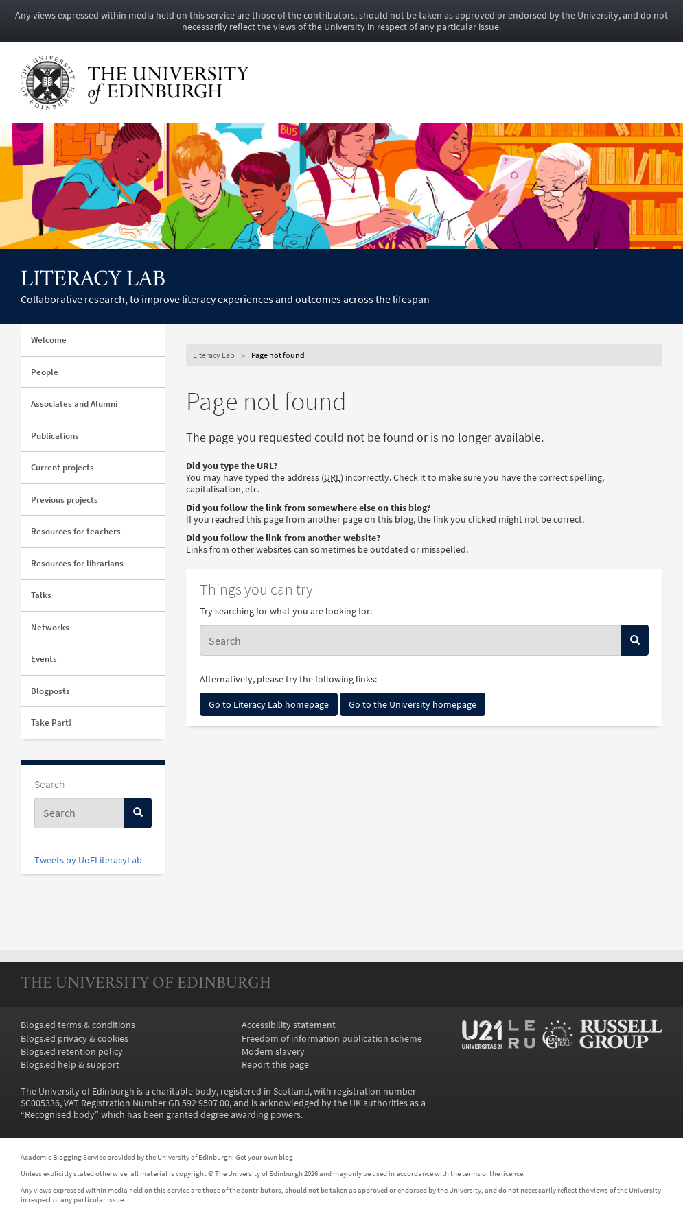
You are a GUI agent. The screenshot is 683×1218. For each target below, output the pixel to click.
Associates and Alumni (74, 403)
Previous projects (64, 499)
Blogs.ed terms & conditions (78, 1025)
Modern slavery (273, 1052)
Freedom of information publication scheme (332, 1038)
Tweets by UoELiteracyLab (88, 860)
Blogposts (50, 691)
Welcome (49, 340)
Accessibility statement (289, 1025)
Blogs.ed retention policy (72, 1052)
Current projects (62, 467)
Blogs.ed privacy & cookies (74, 1038)
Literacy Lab (93, 280)
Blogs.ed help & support (70, 1065)
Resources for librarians (77, 563)
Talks (41, 595)
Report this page (275, 1065)
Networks (50, 627)
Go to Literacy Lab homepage (269, 704)
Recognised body (60, 1115)
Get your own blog (264, 1157)
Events (44, 659)
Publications (55, 436)
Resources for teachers (76, 531)
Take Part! (51, 722)
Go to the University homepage (412, 704)
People (44, 372)
